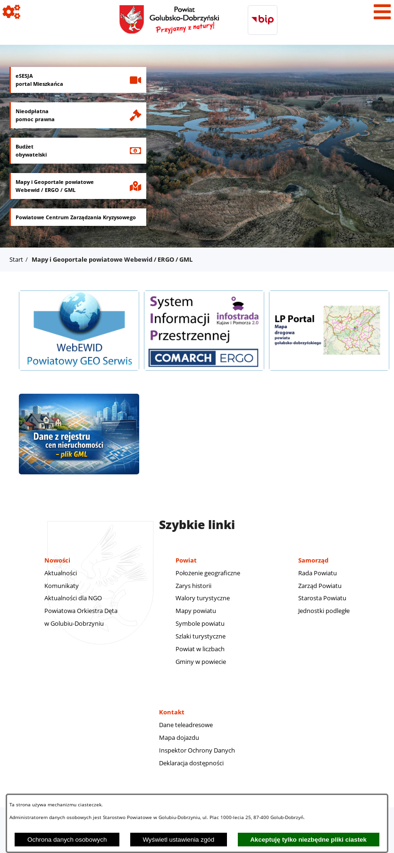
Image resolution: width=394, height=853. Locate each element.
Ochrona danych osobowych (67, 839)
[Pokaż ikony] (12, 12)
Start (16, 259)
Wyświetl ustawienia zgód (178, 839)
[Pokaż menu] (382, 12)
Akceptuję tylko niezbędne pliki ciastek (308, 839)
